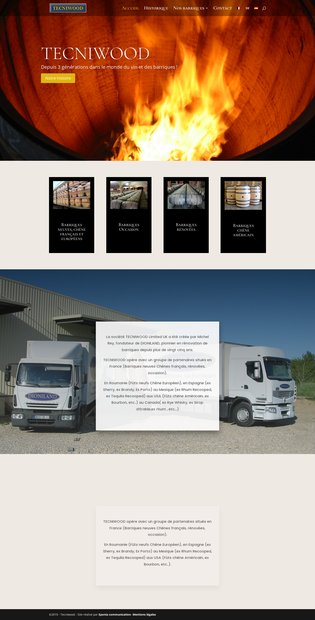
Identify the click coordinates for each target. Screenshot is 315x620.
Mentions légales (144, 614)
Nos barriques (188, 9)
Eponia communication (115, 614)
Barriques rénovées (186, 227)
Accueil (130, 9)
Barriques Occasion (129, 227)
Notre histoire (58, 78)
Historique (156, 9)
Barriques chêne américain (243, 230)
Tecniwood (95, 53)
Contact (222, 9)
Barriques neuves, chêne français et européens (72, 231)
